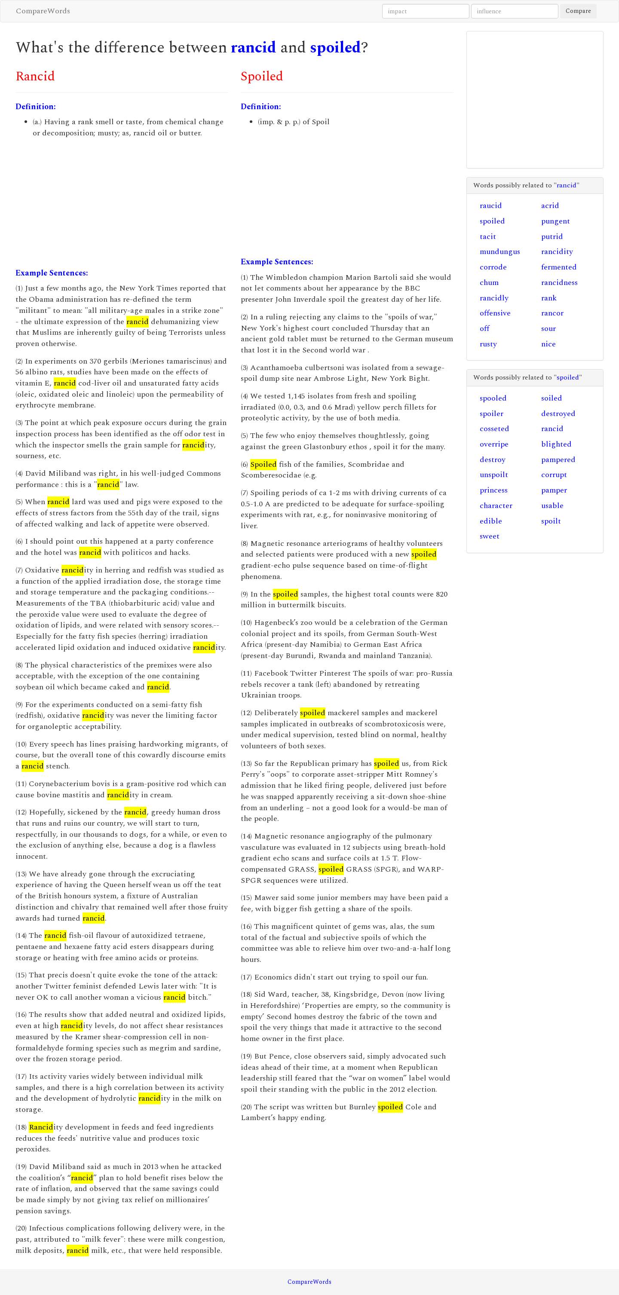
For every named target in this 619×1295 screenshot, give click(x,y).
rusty (488, 344)
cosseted (494, 429)
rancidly (494, 298)
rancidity (557, 251)
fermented (559, 267)
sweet (489, 536)
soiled (551, 398)
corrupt (554, 475)
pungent (555, 221)
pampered (558, 459)
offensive (495, 313)
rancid (253, 48)
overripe (494, 444)
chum (489, 282)
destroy (493, 459)
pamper (554, 490)
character (496, 505)
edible (491, 521)
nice (548, 344)
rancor (552, 313)
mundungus (500, 251)
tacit (488, 236)
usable (552, 505)
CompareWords (43, 11)
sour (548, 328)
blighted (556, 444)
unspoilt (494, 475)
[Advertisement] (121, 203)
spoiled (335, 48)
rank (549, 298)
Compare (578, 10)
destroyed (558, 413)
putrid (552, 236)
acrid (550, 205)
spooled (493, 398)
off (484, 328)
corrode (493, 267)
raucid (491, 205)
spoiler (491, 413)
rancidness (559, 282)
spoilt (551, 521)
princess (494, 490)
